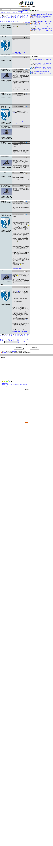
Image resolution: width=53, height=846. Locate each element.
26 (17, 16)
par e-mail (14, 351)
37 (8, 17)
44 (20, 17)
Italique (17, 384)
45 (22, 17)
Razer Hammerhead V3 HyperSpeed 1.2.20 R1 (43, 62)
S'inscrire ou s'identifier (20, 12)
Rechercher (15, 12)
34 (2, 17)
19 (4, 16)
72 (13, 20)
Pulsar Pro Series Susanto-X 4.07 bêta (42, 58)
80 (27, 20)
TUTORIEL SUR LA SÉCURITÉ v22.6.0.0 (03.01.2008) (20, 53)
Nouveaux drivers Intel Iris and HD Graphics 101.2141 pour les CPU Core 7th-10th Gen (40, 17)
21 (8, 16)
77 (22, 20)
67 (4, 20)
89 (15, 21)
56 (13, 18)
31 (26, 16)
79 (26, 20)
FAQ (27, 12)
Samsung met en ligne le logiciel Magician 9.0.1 (43, 30)
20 (6, 16)
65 (0, 20)
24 (13, 16)
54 (9, 18)
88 (13, 21)
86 (9, 21)
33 (0, 17)
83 (4, 21)
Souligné (22, 384)
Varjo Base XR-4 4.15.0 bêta (40, 66)
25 (15, 16)
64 (27, 18)
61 (22, 18)
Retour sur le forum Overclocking (12, 342)
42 (17, 17)
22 (9, 16)
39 (11, 17)
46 (24, 17)
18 (2, 16)
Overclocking (25, 10)
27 (18, 16)
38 (9, 17)
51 (4, 18)
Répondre (3, 12)
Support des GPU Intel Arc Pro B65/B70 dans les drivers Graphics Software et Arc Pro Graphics (40, 12)
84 (6, 21)
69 (8, 20)
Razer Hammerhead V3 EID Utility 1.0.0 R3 (43, 63)
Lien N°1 (4, 384)
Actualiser (9, 12)
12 (20, 15)
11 (18, 15)
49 (0, 18)
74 (17, 20)
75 (18, 20)
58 (17, 18)
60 (20, 18)
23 (11, 16)
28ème (14, 112)
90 (17, 21)
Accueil (24, 9)
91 (18, 21)
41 (15, 17)
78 (24, 20)
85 (8, 21)
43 (18, 17)
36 (6, 17)
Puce (12, 384)
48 (27, 17)
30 (24, 16)
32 (27, 16)
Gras (15, 384)
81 (0, 21)
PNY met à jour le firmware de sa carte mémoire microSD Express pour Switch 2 (41, 29)
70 (9, 20)
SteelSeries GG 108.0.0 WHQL (41, 64)
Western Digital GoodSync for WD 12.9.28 (43, 67)
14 (24, 15)
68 (6, 20)
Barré (25, 384)
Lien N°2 (8, 384)
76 (20, 20)
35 (4, 17)
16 (27, 15)
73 (15, 20)
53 (8, 18)
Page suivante (27, 22)
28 (20, 16)
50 (2, 18)
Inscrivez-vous (5, 352)
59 (18, 18)
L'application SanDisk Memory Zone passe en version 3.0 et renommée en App (40, 32)
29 (22, 16)
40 (13, 17)
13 (22, 15)
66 (2, 20)
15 (25, 15)
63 (26, 18)
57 (15, 18)
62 (24, 18)
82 (2, 21)
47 (26, 17)
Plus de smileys (5, 383)
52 (6, 18)
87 (11, 21)
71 (11, 20)
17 (0, 16)
